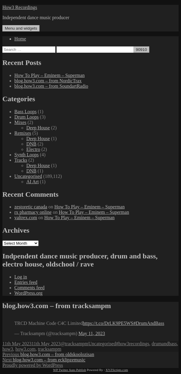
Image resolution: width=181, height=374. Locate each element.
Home (20, 38)
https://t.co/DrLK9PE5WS (108, 323)
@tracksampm (74, 343)
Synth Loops (26, 154)
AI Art (32, 181)
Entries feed (25, 282)
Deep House (38, 127)
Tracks (20, 160)
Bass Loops (25, 111)
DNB (31, 143)
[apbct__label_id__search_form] (95, 49)
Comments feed (29, 287)
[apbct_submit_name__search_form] (141, 49)
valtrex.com (25, 217)
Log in (20, 276)
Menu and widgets (21, 28)
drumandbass (164, 343)
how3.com (26, 349)
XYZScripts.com (117, 370)
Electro (33, 149)
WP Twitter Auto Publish (69, 370)
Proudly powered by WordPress (32, 365)
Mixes (20, 122)
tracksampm (49, 349)
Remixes (22, 133)
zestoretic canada (30, 206)
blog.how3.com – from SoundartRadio (51, 86)
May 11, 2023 (91, 333)
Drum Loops (26, 116)
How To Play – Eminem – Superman (49, 75)
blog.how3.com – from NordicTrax (48, 80)
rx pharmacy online (32, 212)
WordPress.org (28, 293)
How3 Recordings (19, 7)
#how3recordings (132, 343)
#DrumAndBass (148, 323)
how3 (7, 349)
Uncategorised (28, 176)
